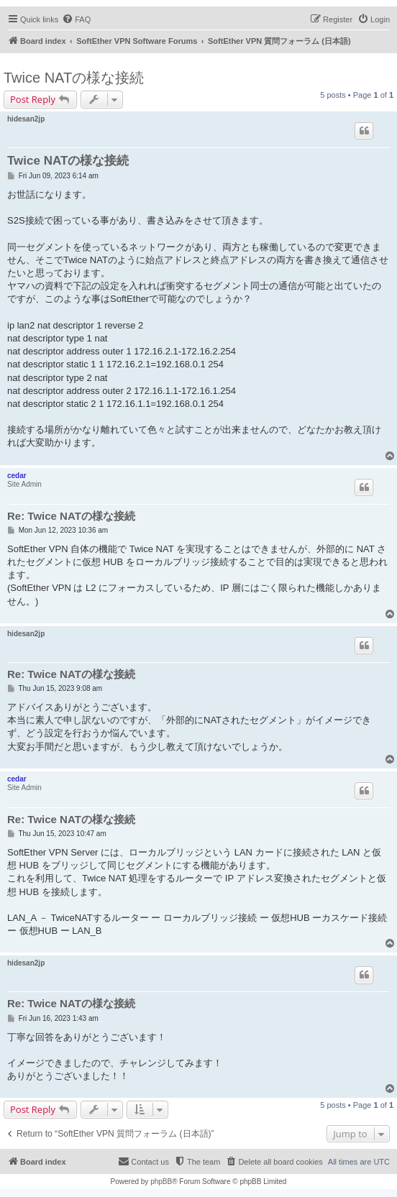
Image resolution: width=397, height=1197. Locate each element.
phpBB (161, 1181)
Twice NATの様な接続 (74, 78)
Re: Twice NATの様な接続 (71, 516)
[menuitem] (76, 19)
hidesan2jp (26, 119)
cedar (17, 476)
